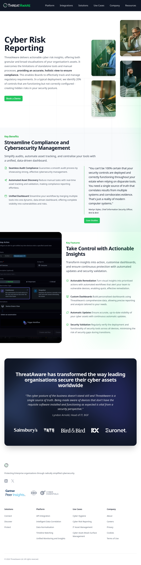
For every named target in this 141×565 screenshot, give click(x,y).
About (109, 516)
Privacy (110, 527)
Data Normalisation (45, 527)
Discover (8, 521)
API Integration (43, 516)
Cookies (110, 532)
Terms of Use (113, 538)
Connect (8, 516)
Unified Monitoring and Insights (50, 538)
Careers (110, 521)
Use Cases (99, 5)
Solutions (83, 5)
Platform (49, 5)
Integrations (66, 5)
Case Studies (92, 220)
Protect (7, 527)
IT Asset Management (82, 527)
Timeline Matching (44, 532)
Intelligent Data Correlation (48, 521)
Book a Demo (13, 98)
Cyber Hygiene (79, 516)
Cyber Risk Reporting (82, 521)
